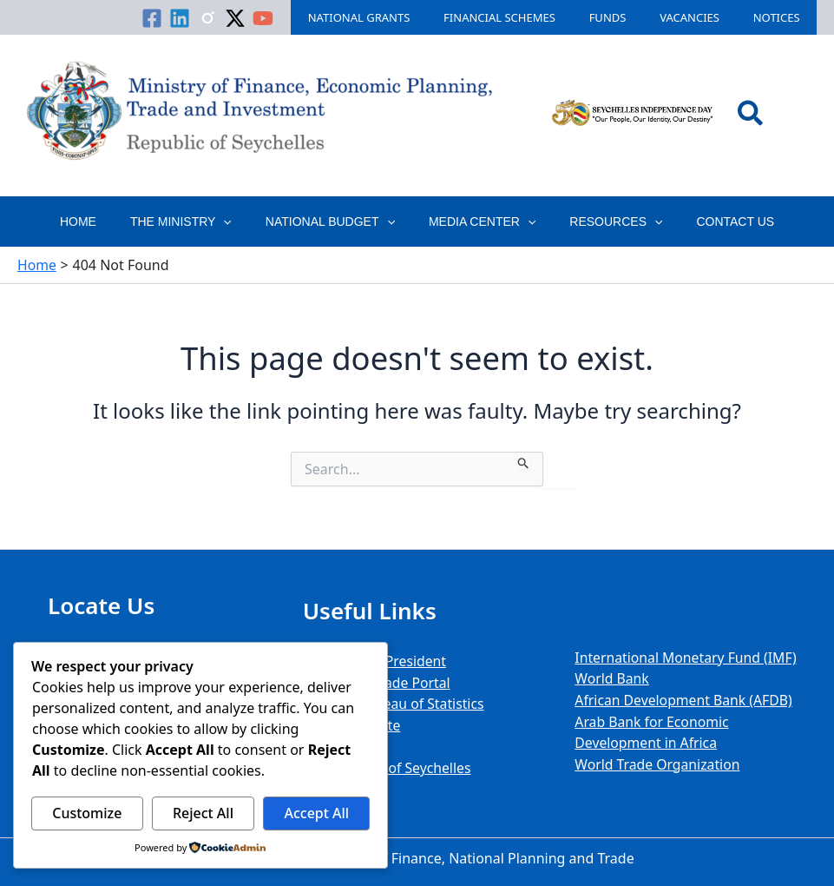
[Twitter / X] (290, 18)
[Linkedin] (235, 18)
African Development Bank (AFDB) (685, 701)
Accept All (316, 813)
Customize (86, 813)
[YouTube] (318, 18)
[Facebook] (207, 18)
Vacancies (706, 17)
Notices (781, 17)
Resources (601, 221)
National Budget (334, 221)
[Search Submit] (523, 460)
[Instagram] (263, 18)
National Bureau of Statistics (395, 704)
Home (101, 221)
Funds (635, 17)
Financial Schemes (538, 17)
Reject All (203, 813)
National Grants (409, 17)
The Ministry (195, 221)
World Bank (612, 680)
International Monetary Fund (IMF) (687, 659)
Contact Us (712, 221)
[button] (751, 115)
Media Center (477, 221)
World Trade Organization (658, 763)
